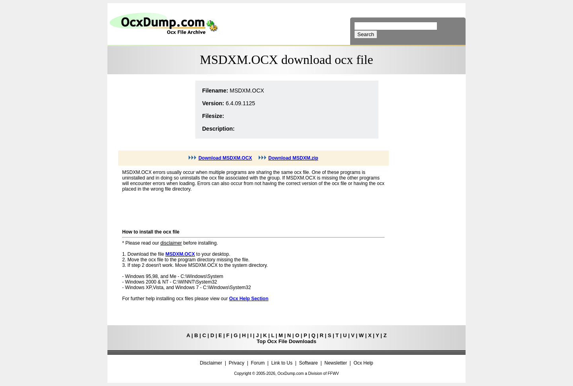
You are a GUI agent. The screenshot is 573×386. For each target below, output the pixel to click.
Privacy (236, 363)
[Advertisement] (151, 109)
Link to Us (281, 363)
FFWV (333, 373)
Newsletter (335, 363)
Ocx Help (363, 363)
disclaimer (171, 243)
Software (308, 363)
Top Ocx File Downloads (286, 341)
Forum (258, 363)
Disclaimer (211, 363)
